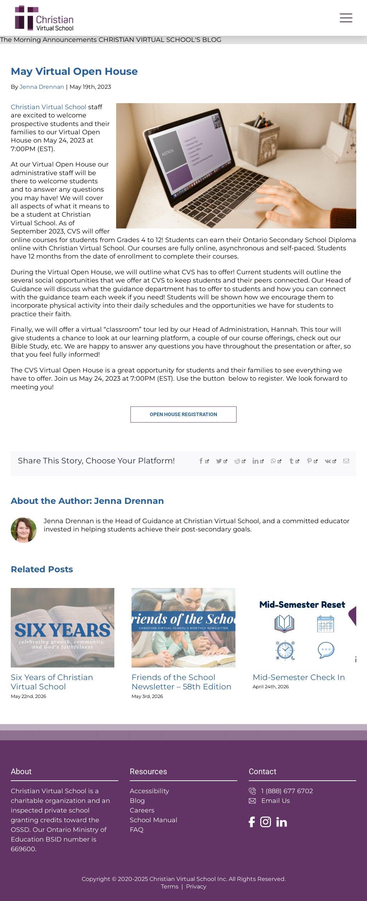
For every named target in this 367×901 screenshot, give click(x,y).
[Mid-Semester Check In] (304, 592)
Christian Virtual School (48, 107)
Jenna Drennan (42, 86)
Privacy (196, 886)
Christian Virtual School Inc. (188, 879)
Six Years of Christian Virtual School (52, 682)
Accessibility (149, 791)
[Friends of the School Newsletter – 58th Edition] (183, 592)
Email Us (275, 801)
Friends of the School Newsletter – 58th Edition (182, 682)
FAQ (136, 830)
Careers (142, 810)
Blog (137, 801)
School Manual (153, 820)
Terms (169, 886)
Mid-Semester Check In (299, 677)
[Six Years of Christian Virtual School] (62, 592)
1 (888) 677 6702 (287, 791)
